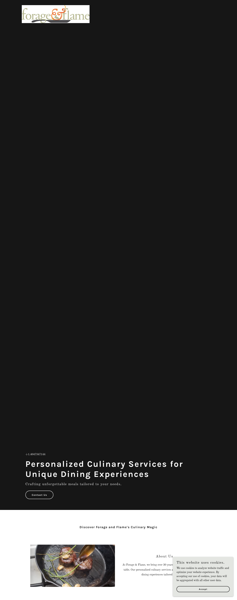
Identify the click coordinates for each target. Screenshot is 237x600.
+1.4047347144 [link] (35, 454)
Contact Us (39, 494)
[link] (56, 3)
